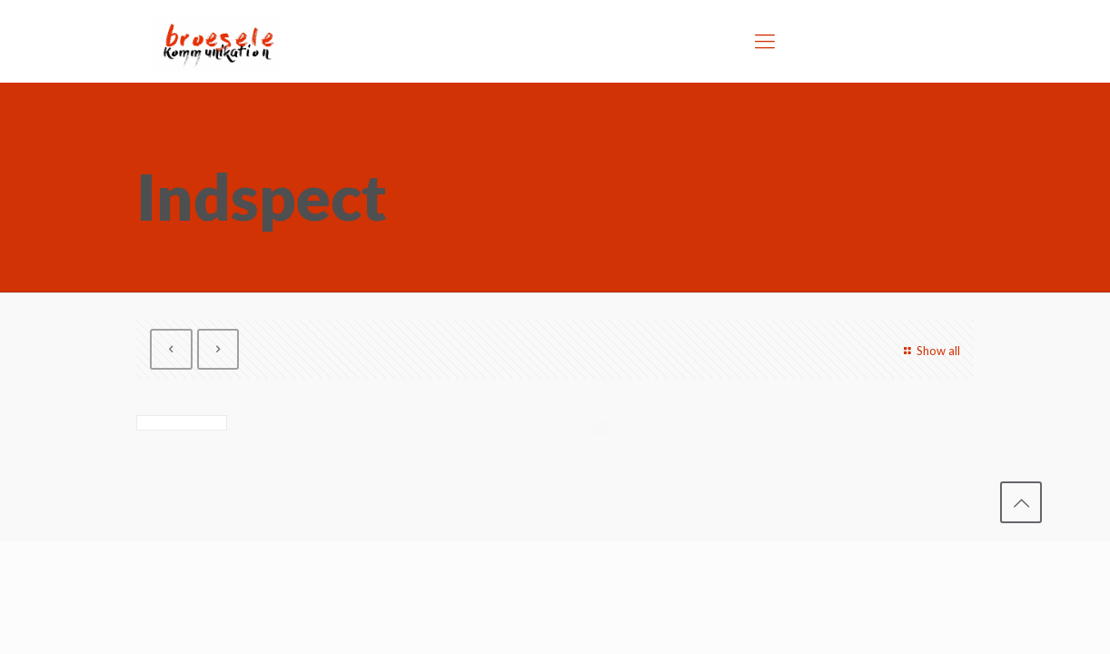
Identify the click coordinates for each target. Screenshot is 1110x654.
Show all (929, 350)
